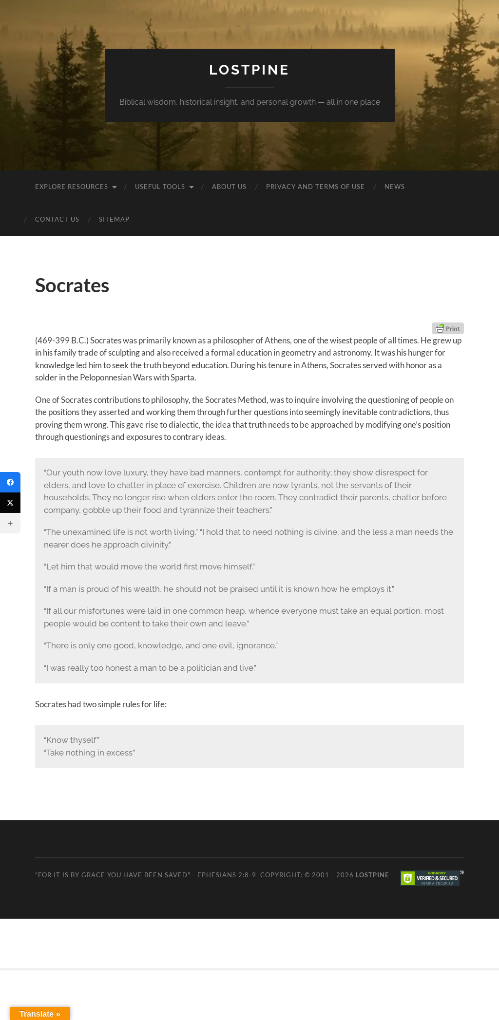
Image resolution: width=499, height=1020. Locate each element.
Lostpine (249, 70)
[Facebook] (10, 482)
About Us (229, 186)
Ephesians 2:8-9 (226, 875)
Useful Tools (160, 186)
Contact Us (57, 219)
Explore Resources (71, 186)
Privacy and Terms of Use (315, 186)
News (394, 186)
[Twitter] (10, 502)
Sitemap (114, 219)
